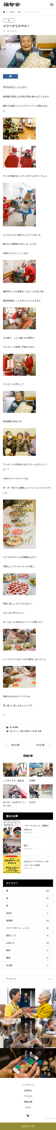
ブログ (28, 1107)
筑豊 (21, 731)
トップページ (28, 1085)
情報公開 (28, 1102)
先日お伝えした (11, 87)
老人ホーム (14, 731)
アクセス (28, 1096)
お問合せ (28, 1090)
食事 (40, 731)
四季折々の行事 (30, 731)
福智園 (15, 727)
